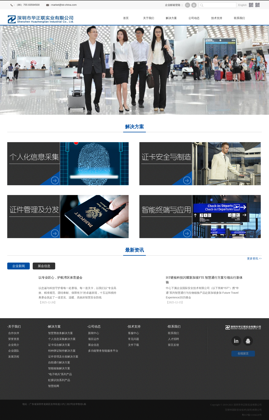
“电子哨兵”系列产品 (60, 374)
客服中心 (133, 333)
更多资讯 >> (254, 258)
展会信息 (44, 266)
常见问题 (133, 339)
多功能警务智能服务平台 (103, 350)
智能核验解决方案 (59, 368)
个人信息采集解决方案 (62, 339)
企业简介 (13, 344)
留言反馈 (173, 344)
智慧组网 (53, 385)
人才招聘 (173, 339)
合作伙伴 (13, 333)
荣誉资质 (13, 339)
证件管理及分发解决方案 (63, 356)
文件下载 (133, 344)
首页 (126, 18)
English (242, 5)
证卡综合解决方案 (59, 344)
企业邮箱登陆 (172, 5)
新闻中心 (93, 333)
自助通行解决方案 (59, 362)
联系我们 (173, 333)
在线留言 (243, 353)
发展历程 (13, 356)
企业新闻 (18, 266)
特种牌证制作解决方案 (62, 350)
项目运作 (93, 339)
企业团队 (13, 350)
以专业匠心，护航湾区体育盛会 (60, 277)
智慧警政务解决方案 (60, 333)
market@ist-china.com (64, 4)
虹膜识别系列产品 (59, 380)
